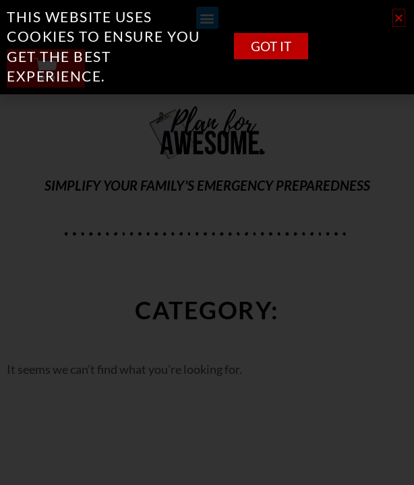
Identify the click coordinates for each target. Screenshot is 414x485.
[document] (207, 242)
